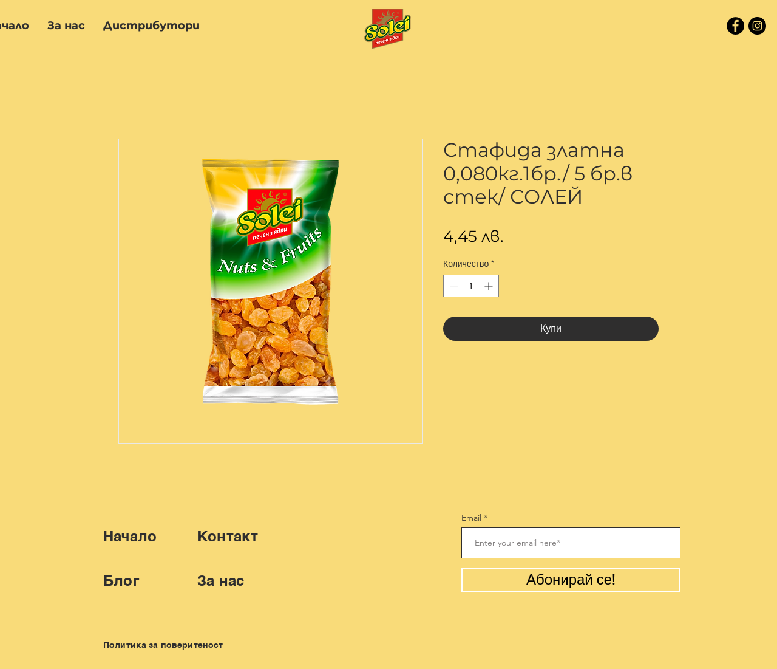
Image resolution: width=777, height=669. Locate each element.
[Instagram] (757, 26)
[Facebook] (735, 26)
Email (471, 517)
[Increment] (489, 286)
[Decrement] (452, 286)
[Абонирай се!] (570, 580)
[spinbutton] (471, 286)
